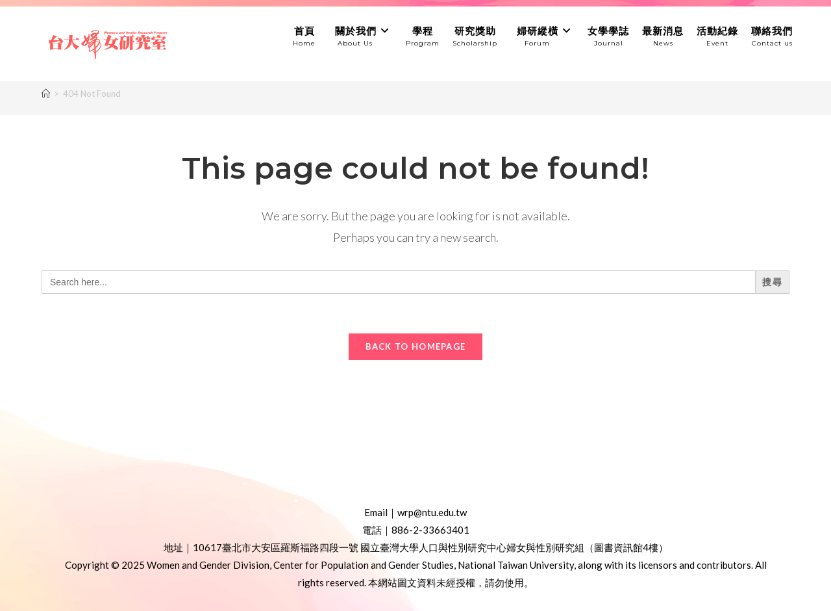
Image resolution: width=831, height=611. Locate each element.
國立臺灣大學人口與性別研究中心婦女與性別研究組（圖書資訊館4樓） (514, 547)
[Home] (46, 93)
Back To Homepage (416, 346)
